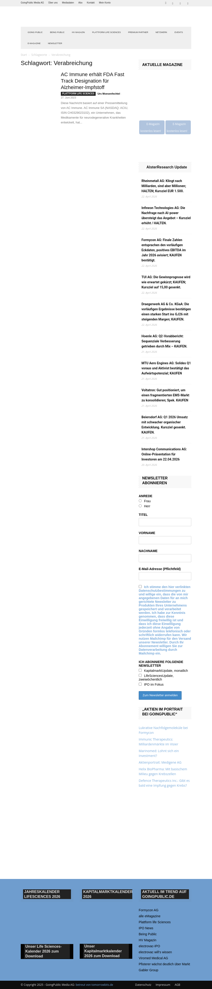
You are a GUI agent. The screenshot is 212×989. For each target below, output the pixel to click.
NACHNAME (148, 551)
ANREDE (145, 496)
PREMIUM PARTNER (138, 32)
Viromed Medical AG (153, 958)
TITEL (143, 515)
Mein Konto (105, 2)
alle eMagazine (149, 916)
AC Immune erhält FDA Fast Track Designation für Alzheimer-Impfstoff (92, 81)
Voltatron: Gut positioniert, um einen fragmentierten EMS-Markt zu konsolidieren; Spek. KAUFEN (165, 395)
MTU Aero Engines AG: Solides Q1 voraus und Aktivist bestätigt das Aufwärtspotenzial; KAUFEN (166, 368)
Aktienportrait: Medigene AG (160, 762)
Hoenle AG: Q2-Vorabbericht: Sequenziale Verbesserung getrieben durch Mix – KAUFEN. (164, 341)
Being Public (148, 934)
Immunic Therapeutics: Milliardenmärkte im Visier (158, 741)
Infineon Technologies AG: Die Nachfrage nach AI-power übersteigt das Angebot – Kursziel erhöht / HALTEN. (166, 215)
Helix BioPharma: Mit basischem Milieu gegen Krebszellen (163, 771)
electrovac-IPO (149, 946)
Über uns (53, 2)
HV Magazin (78, 32)
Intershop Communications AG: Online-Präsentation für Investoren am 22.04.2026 (164, 454)
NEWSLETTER (55, 43)
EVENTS (179, 32)
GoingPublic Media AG (32, 2)
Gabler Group (148, 970)
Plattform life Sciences (155, 922)
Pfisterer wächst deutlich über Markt (164, 964)
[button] (165, 2)
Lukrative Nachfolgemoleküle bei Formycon (163, 730)
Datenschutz (143, 985)
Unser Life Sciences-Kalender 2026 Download (43, 951)
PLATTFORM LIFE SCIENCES (106, 32)
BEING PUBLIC (57, 32)
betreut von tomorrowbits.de (94, 985)
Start (24, 55)
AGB (177, 985)
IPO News (146, 928)
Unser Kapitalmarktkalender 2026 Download (103, 951)
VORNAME (147, 533)
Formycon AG (149, 910)
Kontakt (91, 2)
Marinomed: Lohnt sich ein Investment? (159, 753)
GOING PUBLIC (35, 32)
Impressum (163, 985)
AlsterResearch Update (166, 167)
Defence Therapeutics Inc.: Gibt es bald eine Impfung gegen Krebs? (164, 783)
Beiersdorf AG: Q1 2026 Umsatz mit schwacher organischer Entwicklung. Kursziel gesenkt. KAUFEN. (164, 424)
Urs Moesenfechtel (108, 93)
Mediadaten (68, 2)
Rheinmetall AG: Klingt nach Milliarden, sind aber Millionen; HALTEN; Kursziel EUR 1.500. (163, 186)
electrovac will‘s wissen (155, 952)
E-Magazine (34, 43)
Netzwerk (161, 32)
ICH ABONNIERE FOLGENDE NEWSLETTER (161, 663)
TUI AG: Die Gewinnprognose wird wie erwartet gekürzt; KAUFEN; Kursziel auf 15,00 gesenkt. (165, 282)
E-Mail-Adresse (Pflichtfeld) (160, 569)
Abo (80, 2)
